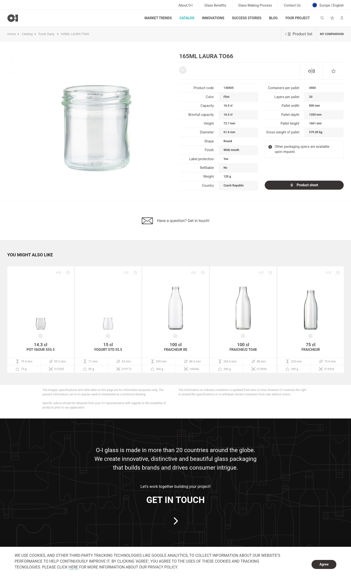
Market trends (158, 18)
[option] (96, 117)
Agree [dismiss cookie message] (324, 564)
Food (42, 34)
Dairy (50, 34)
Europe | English (328, 5)
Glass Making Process (255, 5)
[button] (30, 257)
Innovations (213, 18)
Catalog (186, 18)
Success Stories (246, 18)
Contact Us (292, 5)
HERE (73, 567)
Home (11, 34)
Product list (298, 34)
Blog (273, 18)
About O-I (185, 5)
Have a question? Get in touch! (176, 220)
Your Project (297, 18)
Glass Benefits (215, 5)
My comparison (332, 34)
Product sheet (304, 185)
